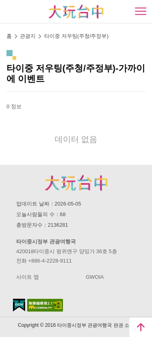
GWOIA (95, 277)
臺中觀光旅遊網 (76, 11)
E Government (19, 305)
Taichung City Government (76, 183)
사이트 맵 (27, 277)
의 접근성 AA (45, 305)
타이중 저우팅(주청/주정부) (76, 36)
